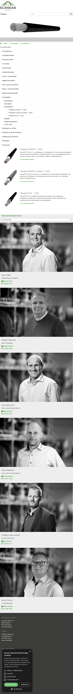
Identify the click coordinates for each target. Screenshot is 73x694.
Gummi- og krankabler (10, 76)
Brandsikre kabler (8, 59)
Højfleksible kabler (8, 72)
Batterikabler (8, 101)
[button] (17, 689)
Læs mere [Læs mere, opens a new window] (15, 666)
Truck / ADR (8, 124)
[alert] (17, 670)
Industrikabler (7, 68)
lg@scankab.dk (7, 411)
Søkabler (7, 118)
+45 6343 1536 (7, 478)
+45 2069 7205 (7, 609)
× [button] (30, 651)
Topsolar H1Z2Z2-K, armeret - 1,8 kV (21, 112)
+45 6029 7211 (7, 543)
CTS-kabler (6, 64)
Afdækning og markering (10, 136)
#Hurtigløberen (7, 51)
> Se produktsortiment (27, 159)
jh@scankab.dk (7, 281)
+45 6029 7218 (7, 413)
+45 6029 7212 (7, 283)
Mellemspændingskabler (10, 93)
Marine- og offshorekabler (11, 89)
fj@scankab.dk (7, 541)
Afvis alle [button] (24, 684)
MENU (3, 14)
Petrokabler (8, 104)
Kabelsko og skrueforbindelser (12, 132)
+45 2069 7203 (7, 348)
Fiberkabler (6, 141)
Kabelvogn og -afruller (9, 128)
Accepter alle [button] (11, 684)
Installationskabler (8, 55)
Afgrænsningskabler (10, 121)
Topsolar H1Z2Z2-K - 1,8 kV (18, 110)
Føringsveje (6, 145)
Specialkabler (14, 43)
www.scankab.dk (7, 627)
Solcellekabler (25, 43)
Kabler (5, 43)
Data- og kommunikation (10, 84)
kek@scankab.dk (7, 346)
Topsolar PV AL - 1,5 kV (16, 115)
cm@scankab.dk (7, 476)
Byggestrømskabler (9, 80)
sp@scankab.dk (7, 606)
